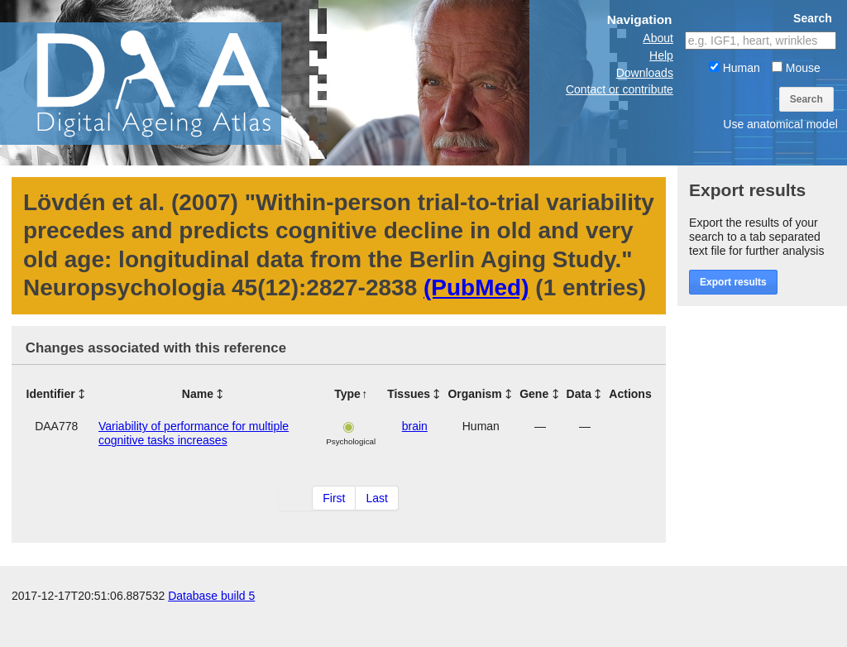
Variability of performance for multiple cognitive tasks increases (193, 433)
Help (661, 55)
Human (734, 67)
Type (347, 393)
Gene (533, 393)
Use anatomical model (780, 124)
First (334, 498)
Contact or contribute (619, 89)
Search (806, 99)
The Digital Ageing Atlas (165, 82)
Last (376, 498)
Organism (474, 393)
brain (415, 426)
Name (197, 393)
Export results (733, 282)
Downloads (644, 72)
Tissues (408, 393)
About (658, 38)
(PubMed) (476, 287)
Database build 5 (211, 630)
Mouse (796, 67)
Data (579, 393)
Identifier (50, 393)
